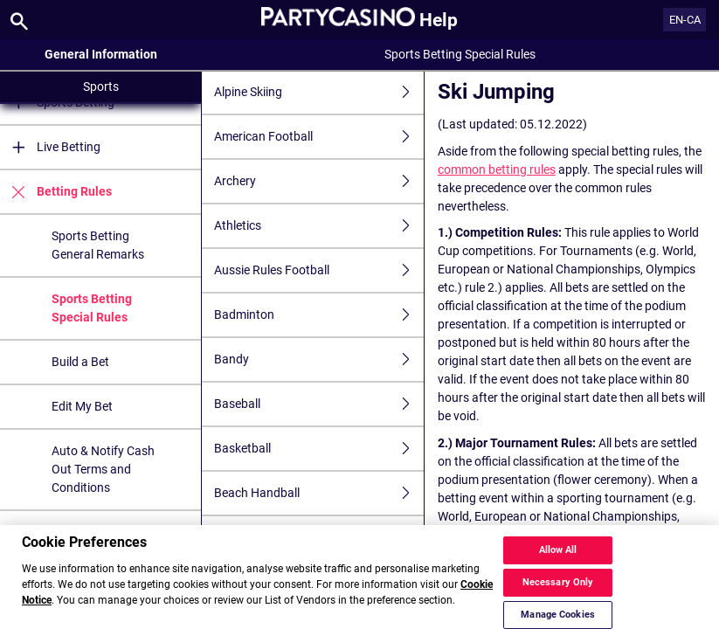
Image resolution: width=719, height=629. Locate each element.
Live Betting (50, 147)
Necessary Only (558, 591)
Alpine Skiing (318, 92)
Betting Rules (56, 191)
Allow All (558, 558)
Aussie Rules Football (318, 270)
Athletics (318, 225)
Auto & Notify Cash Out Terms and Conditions (103, 469)
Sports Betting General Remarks (98, 245)
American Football (318, 136)
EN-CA (685, 19)
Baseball (318, 404)
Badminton (318, 315)
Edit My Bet (82, 406)
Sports (101, 86)
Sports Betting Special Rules (92, 308)
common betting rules (497, 169)
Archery (318, 181)
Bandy (318, 359)
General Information (101, 54)
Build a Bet (80, 362)
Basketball (318, 448)
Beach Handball (318, 493)
